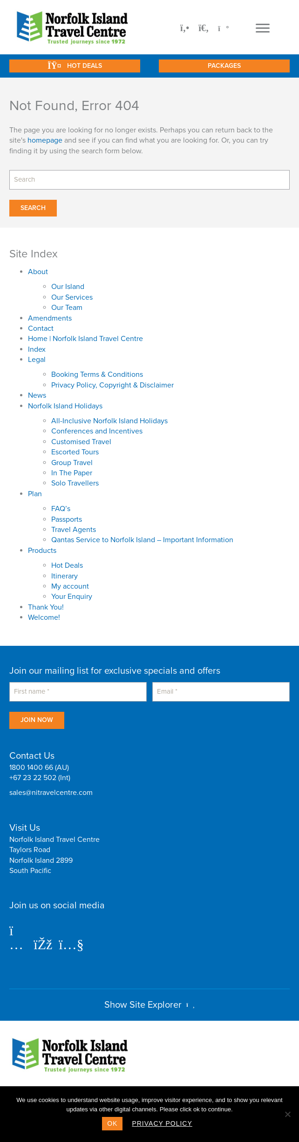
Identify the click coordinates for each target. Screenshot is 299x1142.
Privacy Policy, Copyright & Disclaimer (112, 385)
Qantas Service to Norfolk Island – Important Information (142, 540)
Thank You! (46, 607)
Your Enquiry (71, 596)
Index (37, 349)
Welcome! (44, 617)
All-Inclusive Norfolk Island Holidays (109, 421)
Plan (35, 494)
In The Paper (71, 473)
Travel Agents (73, 529)
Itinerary (64, 576)
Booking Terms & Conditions (97, 374)
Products (42, 550)
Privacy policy (162, 1123)
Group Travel (72, 462)
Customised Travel (81, 441)
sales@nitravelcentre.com (51, 792)
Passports (66, 519)
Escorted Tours (75, 452)
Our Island (67, 286)
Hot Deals (67, 565)
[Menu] (262, 28)
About (38, 271)
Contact (41, 328)
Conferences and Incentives (97, 431)
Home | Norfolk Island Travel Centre (85, 338)
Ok (112, 1123)
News (37, 395)
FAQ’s (60, 508)
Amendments (50, 318)
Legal (37, 359)
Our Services (72, 297)
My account (70, 586)
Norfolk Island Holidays (65, 406)
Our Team (66, 307)
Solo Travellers (75, 483)
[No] (287, 1114)
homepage (44, 140)
